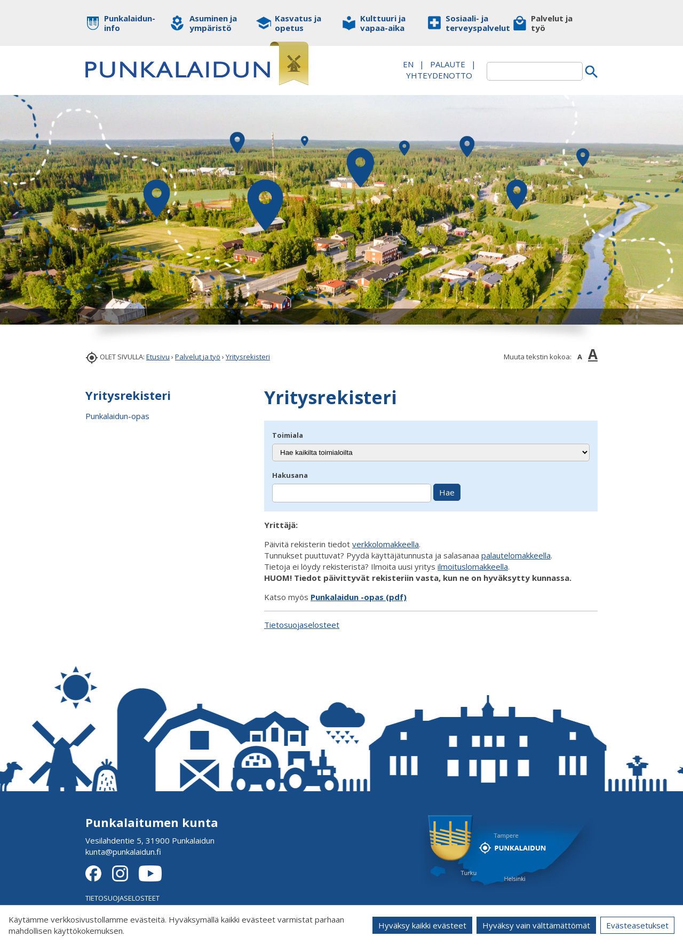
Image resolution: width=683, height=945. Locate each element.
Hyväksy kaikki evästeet (422, 925)
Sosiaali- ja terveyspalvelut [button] (471, 23)
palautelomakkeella (516, 555)
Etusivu (158, 356)
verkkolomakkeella (385, 544)
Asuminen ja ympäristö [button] (213, 23)
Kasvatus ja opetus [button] (298, 23)
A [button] (579, 356)
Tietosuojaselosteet (301, 624)
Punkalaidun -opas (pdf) (359, 597)
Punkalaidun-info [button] (129, 23)
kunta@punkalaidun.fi (123, 851)
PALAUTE (447, 64)
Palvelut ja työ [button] (552, 23)
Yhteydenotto (439, 75)
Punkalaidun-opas (117, 416)
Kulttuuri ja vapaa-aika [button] (383, 23)
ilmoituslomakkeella (473, 566)
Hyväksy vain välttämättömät (536, 925)
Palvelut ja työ (197, 356)
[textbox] (535, 71)
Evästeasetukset (637, 925)
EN (408, 64)
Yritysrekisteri (248, 356)
